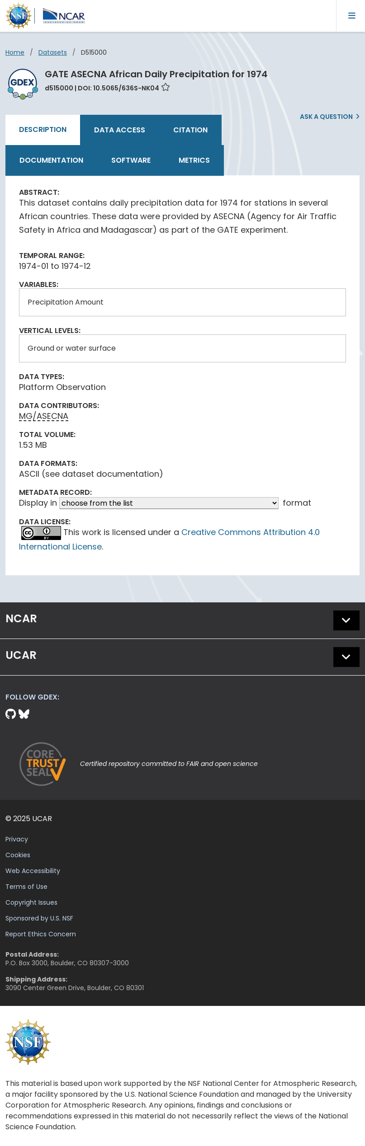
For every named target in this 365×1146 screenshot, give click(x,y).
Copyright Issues (31, 902)
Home (14, 52)
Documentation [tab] (51, 160)
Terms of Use (26, 886)
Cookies (17, 855)
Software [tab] (131, 160)
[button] (346, 620)
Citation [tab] (190, 130)
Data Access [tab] (119, 130)
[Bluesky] (24, 714)
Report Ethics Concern (40, 934)
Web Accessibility (32, 870)
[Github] (12, 714)
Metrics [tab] (194, 160)
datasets (52, 52)
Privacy (16, 839)
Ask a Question (326, 116)
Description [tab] (42, 129)
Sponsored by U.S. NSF (39, 918)
